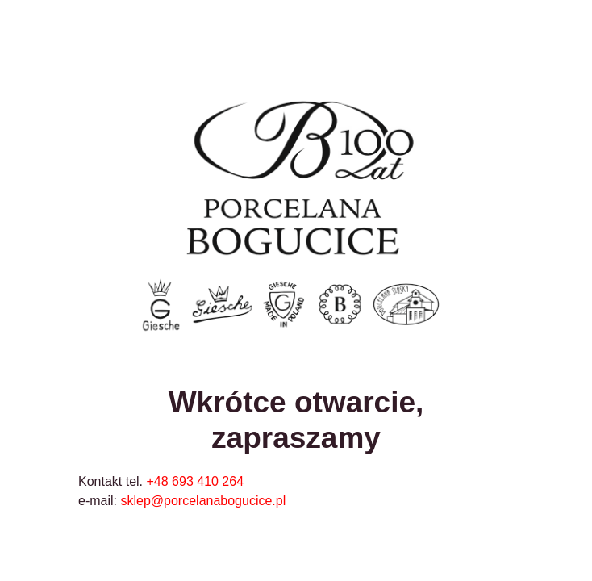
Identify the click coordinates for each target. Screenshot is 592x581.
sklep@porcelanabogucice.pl (203, 501)
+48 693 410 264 (195, 481)
